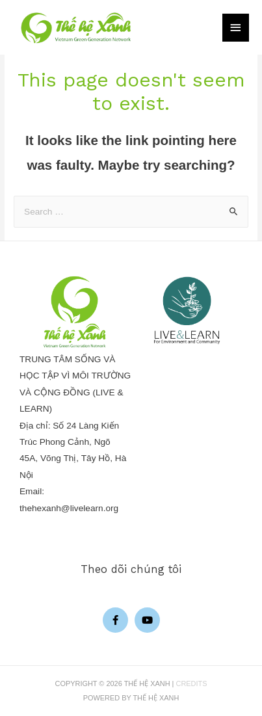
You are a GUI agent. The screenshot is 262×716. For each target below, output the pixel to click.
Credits (191, 683)
